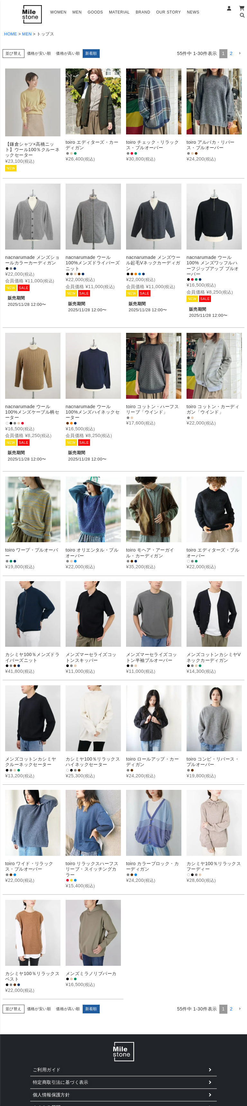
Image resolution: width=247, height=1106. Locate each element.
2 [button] (231, 53)
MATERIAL (119, 12)
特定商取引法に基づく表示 (60, 1082)
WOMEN (58, 12)
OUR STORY (168, 12)
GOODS (95, 12)
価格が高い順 (68, 53)
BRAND (143, 12)
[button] (239, 53)
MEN (77, 12)
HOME (10, 34)
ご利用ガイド (46, 1069)
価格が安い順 (39, 53)
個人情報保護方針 (51, 1094)
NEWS (193, 12)
